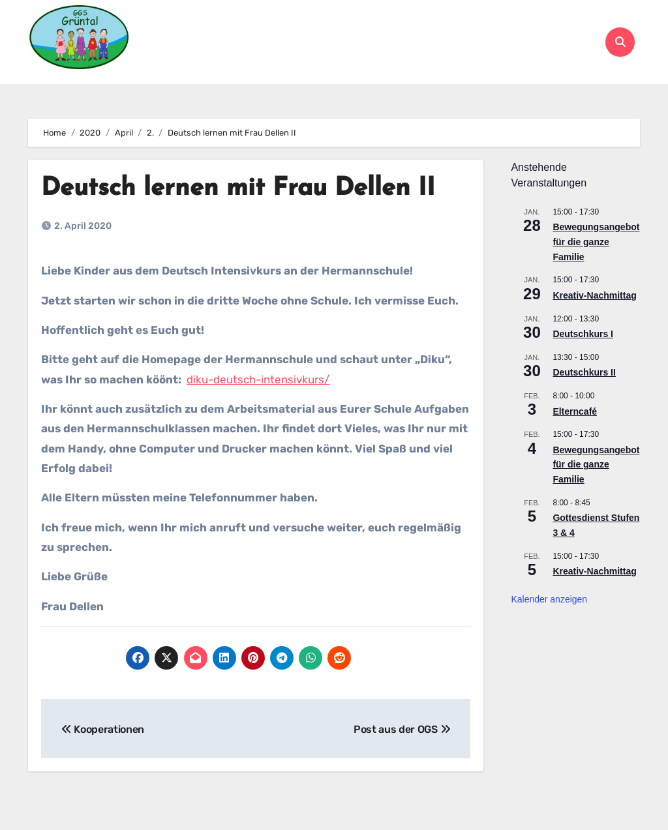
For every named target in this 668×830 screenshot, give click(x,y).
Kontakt (389, 55)
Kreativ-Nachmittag (594, 295)
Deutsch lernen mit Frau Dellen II (238, 188)
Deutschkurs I (583, 334)
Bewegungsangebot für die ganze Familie (596, 241)
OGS (430, 28)
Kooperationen (514, 28)
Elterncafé (575, 411)
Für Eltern (356, 28)
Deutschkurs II (584, 372)
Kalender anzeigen (549, 599)
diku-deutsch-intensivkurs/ (258, 379)
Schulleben (254, 28)
